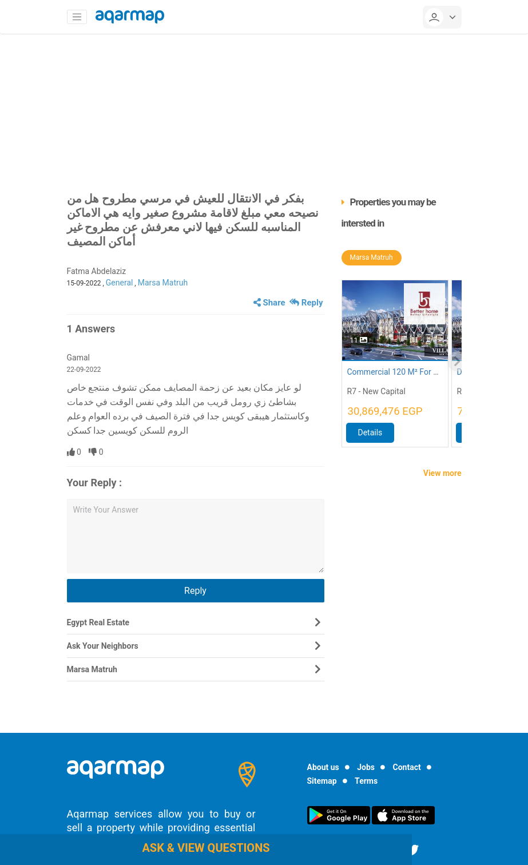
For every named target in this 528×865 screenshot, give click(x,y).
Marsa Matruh (163, 282)
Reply (306, 302)
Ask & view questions (205, 848)
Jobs (366, 767)
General (119, 282)
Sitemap (322, 780)
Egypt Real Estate (98, 622)
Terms (366, 780)
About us (323, 767)
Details (370, 432)
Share (269, 302)
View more (442, 473)
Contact (407, 767)
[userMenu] (442, 17)
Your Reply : (94, 483)
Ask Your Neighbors (102, 645)
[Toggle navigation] (77, 17)
